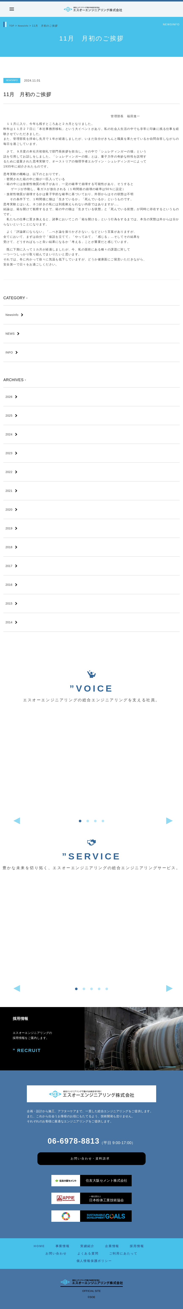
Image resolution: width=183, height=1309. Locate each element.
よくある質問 (88, 1253)
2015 (8, 603)
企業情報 (112, 1246)
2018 (8, 547)
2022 (8, 472)
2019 (8, 528)
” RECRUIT (24, 1050)
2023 (8, 453)
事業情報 (63, 1246)
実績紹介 (87, 1246)
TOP (12, 25)
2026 (8, 396)
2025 (8, 415)
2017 (8, 566)
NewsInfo (25, 25)
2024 (8, 434)
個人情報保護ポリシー (94, 1261)
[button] (80, 821)
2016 (8, 584)
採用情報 (137, 1246)
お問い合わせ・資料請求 (90, 1158)
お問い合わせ (56, 1253)
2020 (8, 509)
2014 (8, 622)
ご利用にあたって (123, 1253)
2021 (8, 490)
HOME (39, 1246)
